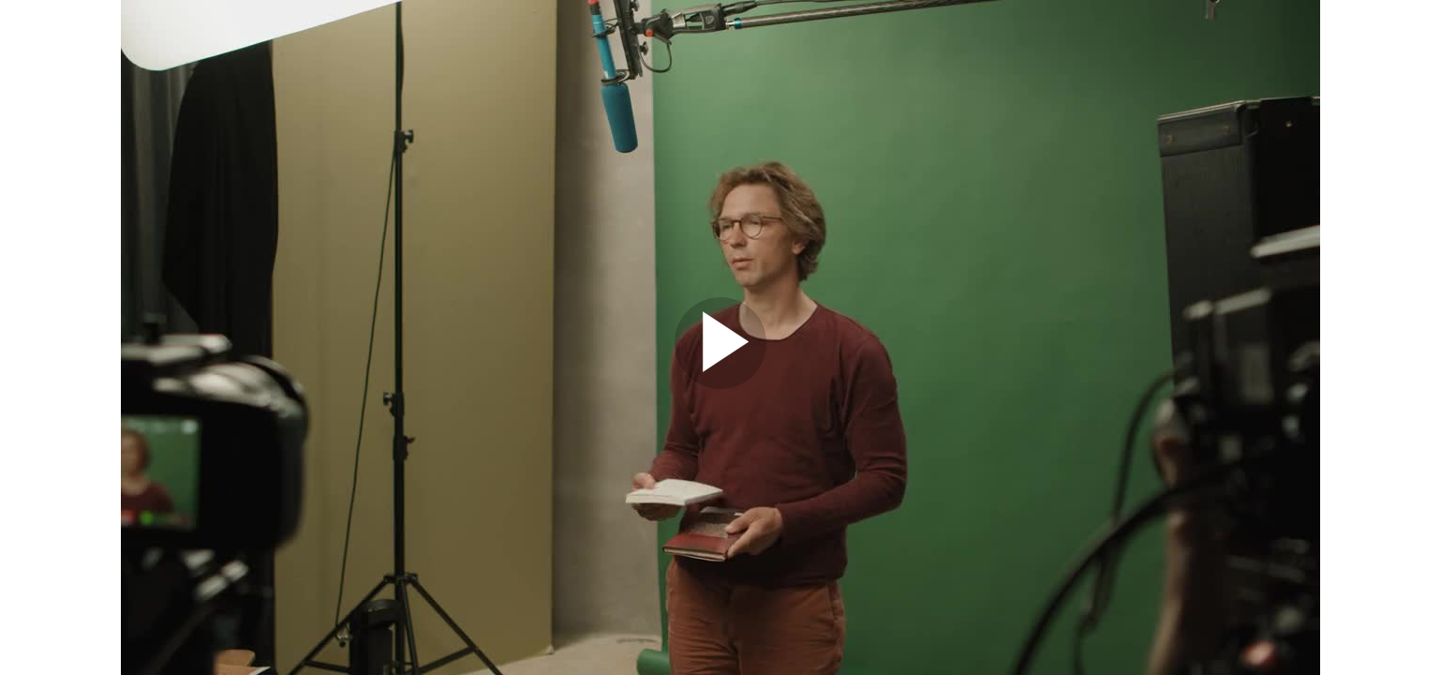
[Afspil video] (720, 384)
